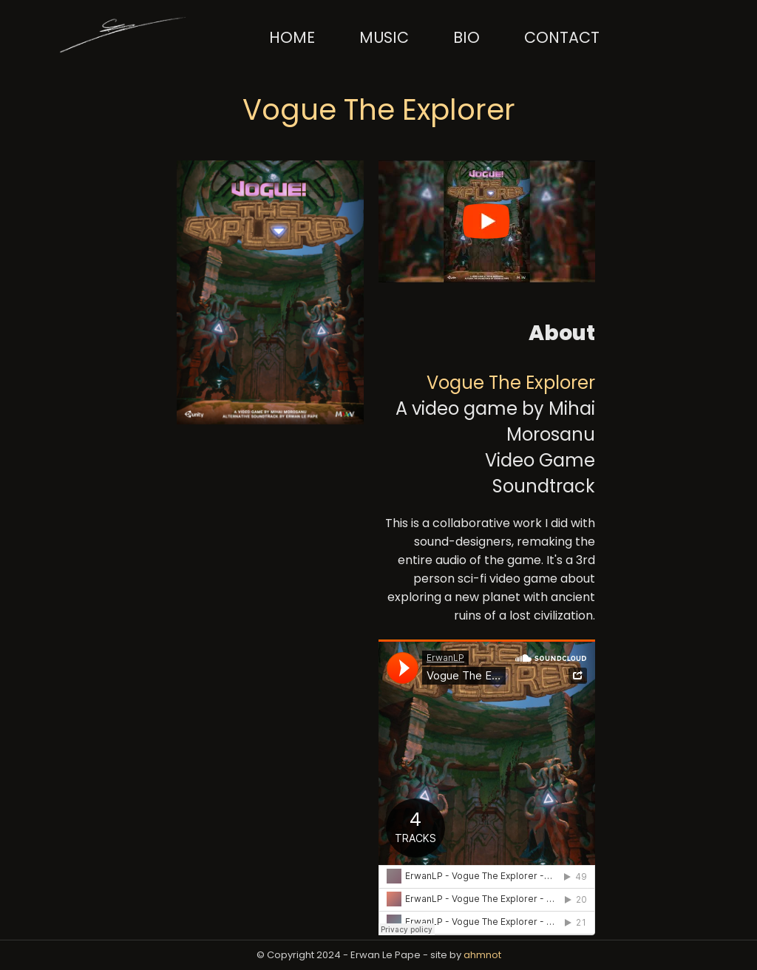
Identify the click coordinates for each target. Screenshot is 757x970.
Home (292, 37)
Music (384, 37)
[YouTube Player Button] (382, 173)
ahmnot (482, 955)
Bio (466, 37)
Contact (562, 37)
